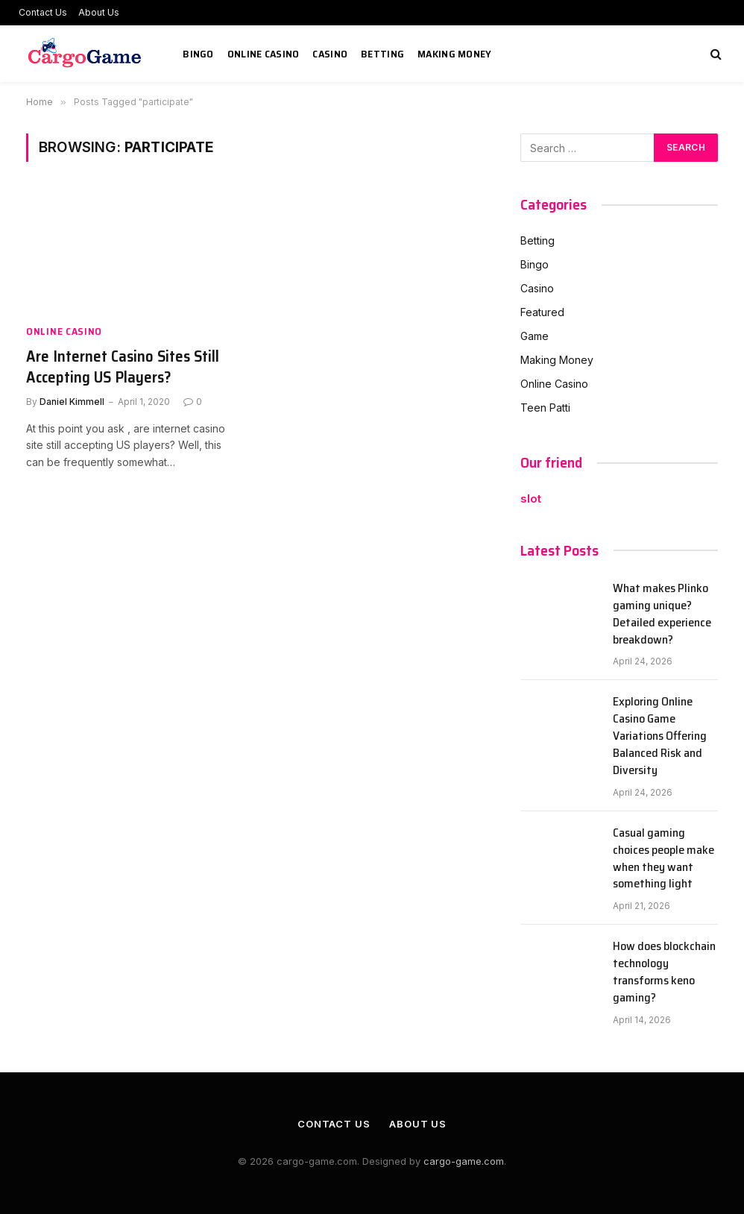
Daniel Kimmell (72, 401)
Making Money (454, 53)
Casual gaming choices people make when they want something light (663, 859)
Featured (542, 312)
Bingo (198, 53)
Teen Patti (545, 407)
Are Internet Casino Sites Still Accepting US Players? (122, 367)
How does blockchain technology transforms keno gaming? (664, 972)
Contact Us (43, 12)
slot (530, 498)
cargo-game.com (463, 1161)
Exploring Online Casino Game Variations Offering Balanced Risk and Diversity (660, 736)
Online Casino (263, 53)
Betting (382, 53)
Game (534, 336)
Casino (329, 53)
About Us (98, 12)
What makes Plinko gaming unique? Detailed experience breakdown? (662, 614)
